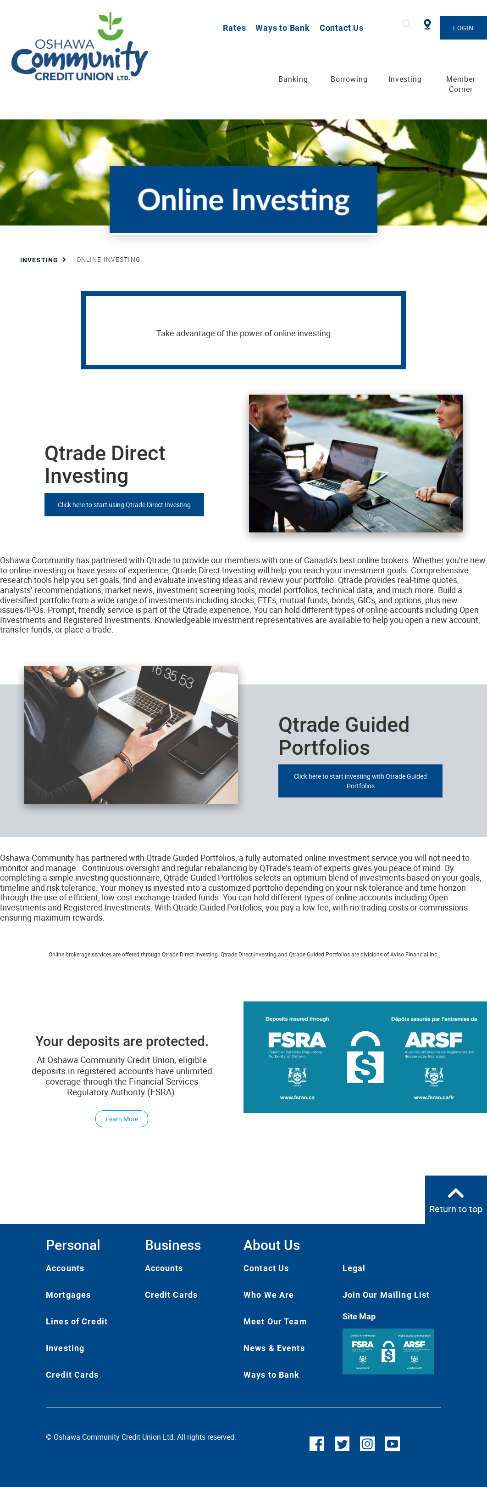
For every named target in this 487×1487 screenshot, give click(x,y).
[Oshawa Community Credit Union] (98, 46)
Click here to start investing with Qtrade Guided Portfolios (360, 781)
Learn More (116, 1119)
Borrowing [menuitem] (349, 79)
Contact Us (342, 28)
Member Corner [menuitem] (461, 84)
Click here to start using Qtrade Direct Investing (124, 504)
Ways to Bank (282, 28)
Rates (234, 28)
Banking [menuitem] (293, 79)
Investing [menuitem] (405, 79)
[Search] (406, 24)
